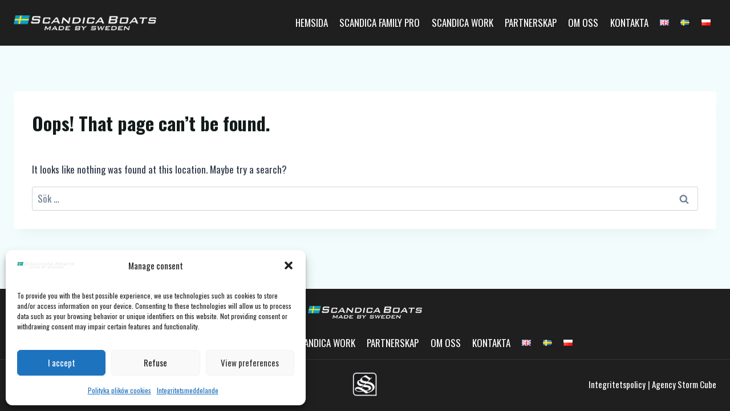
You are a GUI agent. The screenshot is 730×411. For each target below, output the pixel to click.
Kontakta (629, 22)
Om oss (583, 22)
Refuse (155, 362)
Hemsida (311, 22)
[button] (288, 265)
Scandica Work (462, 22)
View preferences (250, 362)
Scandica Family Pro (379, 22)
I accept (61, 362)
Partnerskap (531, 22)
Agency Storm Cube (684, 384)
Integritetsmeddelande (187, 390)
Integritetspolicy (617, 384)
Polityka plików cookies (119, 390)
